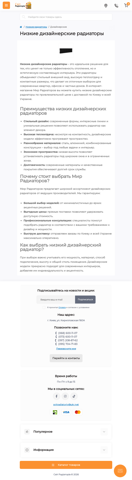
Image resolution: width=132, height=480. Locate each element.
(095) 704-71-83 (67, 344)
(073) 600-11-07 (67, 336)
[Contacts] (116, 5)
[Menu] (6, 5)
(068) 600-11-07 (67, 333)
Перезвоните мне (66, 348)
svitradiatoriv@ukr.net (66, 404)
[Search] (24, 17)
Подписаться (85, 299)
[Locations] (105, 5)
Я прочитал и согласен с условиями (68, 307)
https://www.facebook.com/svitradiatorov (56, 396)
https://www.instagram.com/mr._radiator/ (65, 396)
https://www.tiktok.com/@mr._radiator (74, 396)
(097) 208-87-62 (68, 340)
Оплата (62, 307)
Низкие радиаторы (36, 26)
